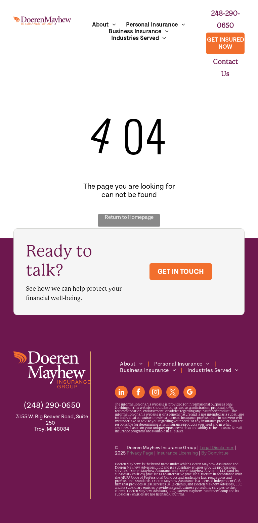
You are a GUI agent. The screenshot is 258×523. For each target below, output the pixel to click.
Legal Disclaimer (216, 447)
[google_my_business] (189, 393)
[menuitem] (104, 24)
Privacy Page (140, 453)
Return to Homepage (129, 217)
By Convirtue (214, 453)
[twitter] (172, 393)
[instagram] (155, 393)
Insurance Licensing (177, 453)
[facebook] (138, 393)
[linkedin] (121, 393)
